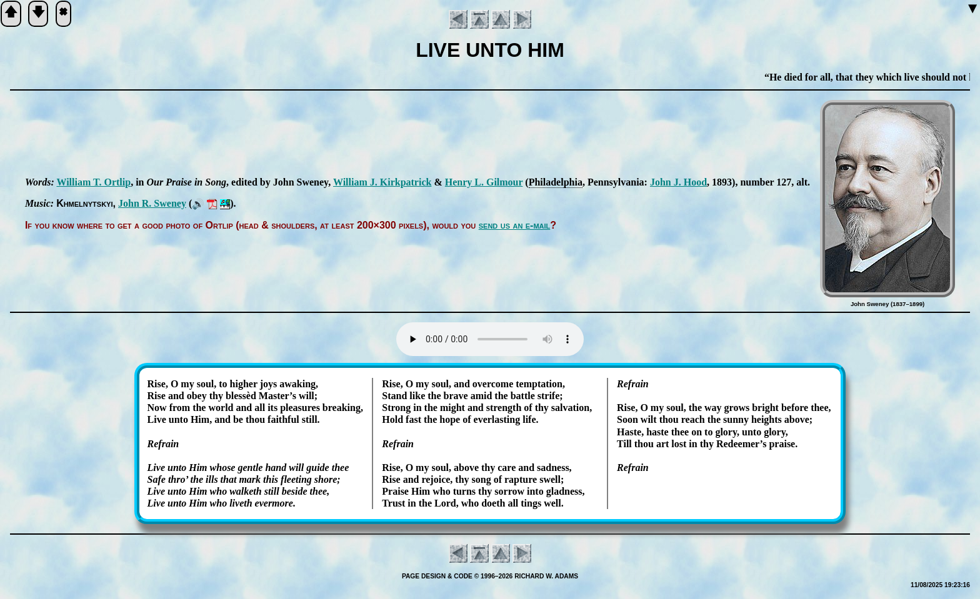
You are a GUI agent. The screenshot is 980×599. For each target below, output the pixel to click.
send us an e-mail (515, 225)
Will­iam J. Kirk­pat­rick (382, 182)
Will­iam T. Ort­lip (93, 182)
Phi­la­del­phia (555, 182)
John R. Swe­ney (152, 203)
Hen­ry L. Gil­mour (484, 182)
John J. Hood (678, 182)
